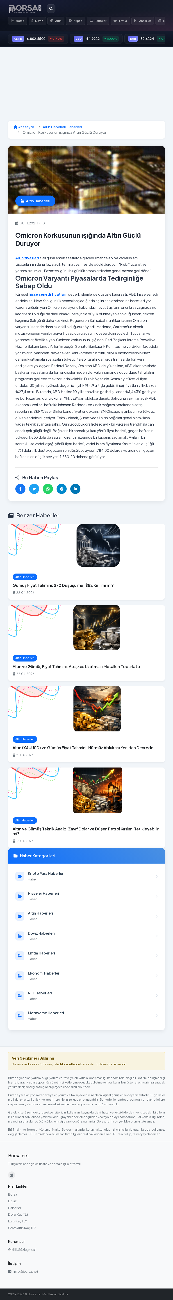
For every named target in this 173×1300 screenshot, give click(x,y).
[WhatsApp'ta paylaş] (48, 489)
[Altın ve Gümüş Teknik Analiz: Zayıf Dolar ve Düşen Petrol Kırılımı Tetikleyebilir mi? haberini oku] (86, 808)
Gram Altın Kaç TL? (22, 1228)
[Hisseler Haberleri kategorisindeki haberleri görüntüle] (86, 896)
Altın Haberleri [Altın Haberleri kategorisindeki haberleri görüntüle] (35, 200)
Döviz (37, 21)
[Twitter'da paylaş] (34, 489)
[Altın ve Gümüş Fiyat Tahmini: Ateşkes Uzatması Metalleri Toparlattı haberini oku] (86, 643)
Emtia (120, 21)
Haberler (14, 1208)
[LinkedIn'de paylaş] (75, 489)
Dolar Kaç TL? (18, 1214)
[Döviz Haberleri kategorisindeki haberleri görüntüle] (86, 936)
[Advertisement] (86, 83)
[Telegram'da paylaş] (62, 489)
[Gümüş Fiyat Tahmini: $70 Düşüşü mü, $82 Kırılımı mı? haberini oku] (86, 562)
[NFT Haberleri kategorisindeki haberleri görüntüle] (86, 996)
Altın (55, 21)
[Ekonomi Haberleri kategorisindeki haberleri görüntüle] (86, 976)
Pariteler (98, 21)
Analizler (142, 21)
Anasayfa (24, 126)
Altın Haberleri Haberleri (62, 126)
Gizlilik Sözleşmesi (22, 1249)
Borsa (17, 21)
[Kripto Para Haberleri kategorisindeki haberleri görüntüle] (86, 876)
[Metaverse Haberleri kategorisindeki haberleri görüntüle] (86, 1016)
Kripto (75, 21)
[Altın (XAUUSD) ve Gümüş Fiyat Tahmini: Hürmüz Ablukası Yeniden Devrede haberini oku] (86, 724)
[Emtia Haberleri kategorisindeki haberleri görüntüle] (86, 956)
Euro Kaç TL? (17, 1221)
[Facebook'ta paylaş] (20, 489)
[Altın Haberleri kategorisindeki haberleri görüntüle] (86, 916)
